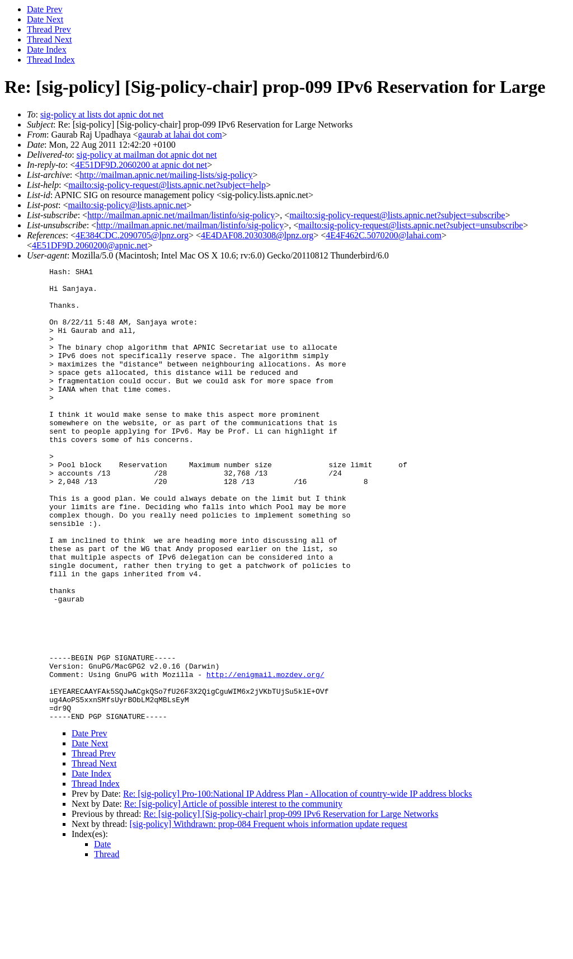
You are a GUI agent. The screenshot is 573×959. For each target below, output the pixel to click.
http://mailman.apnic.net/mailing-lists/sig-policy (165, 175)
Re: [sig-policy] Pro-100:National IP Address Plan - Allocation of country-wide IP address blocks (297, 884)
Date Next (45, 19)
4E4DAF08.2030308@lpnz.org (257, 235)
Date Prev (45, 9)
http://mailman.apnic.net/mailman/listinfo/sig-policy (181, 215)
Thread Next (49, 39)
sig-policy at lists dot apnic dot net (101, 114)
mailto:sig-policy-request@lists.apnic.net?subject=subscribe (397, 215)
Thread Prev (49, 29)
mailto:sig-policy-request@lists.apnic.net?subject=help (167, 185)
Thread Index (51, 59)
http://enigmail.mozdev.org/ (265, 756)
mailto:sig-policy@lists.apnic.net (127, 205)
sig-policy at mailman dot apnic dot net (147, 154)
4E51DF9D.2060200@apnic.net (90, 245)
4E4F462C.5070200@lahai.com (384, 235)
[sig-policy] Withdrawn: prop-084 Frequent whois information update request (268, 914)
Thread (106, 944)
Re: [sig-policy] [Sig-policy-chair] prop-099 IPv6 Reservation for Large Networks (290, 904)
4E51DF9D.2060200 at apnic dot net (141, 165)
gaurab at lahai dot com (180, 134)
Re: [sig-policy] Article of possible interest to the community (233, 894)
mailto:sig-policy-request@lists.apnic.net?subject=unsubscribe (410, 225)
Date (102, 934)
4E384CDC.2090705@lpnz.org (132, 235)
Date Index (47, 49)
